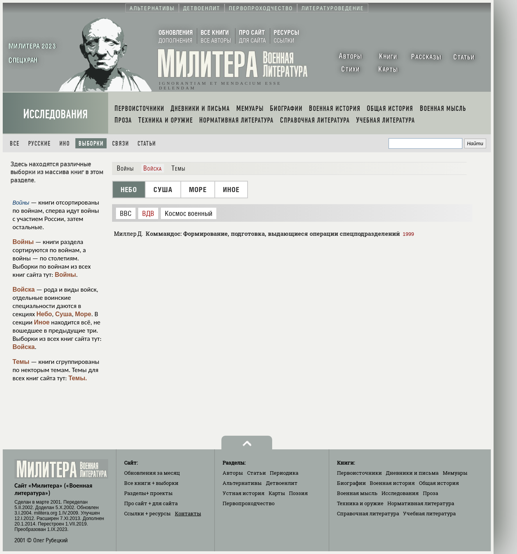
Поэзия (298, 493)
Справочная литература (368, 513)
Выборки (90, 143)
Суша (63, 314)
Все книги (151, 482)
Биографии (351, 482)
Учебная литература (429, 513)
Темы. (77, 378)
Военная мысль (357, 493)
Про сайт (151, 503)
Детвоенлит (282, 482)
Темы (20, 361)
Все (15, 143)
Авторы (233, 472)
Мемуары (455, 472)
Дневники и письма (412, 472)
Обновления (152, 472)
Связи (120, 143)
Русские (39, 143)
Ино (64, 143)
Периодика (284, 472)
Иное (42, 322)
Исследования (55, 114)
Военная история (392, 482)
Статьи (146, 143)
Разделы (148, 493)
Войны (23, 242)
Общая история (439, 482)
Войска (23, 289)
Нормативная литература (420, 503)
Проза (430, 493)
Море (83, 314)
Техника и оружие (360, 503)
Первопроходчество (249, 503)
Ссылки (147, 513)
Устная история (243, 493)
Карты (277, 493)
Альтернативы (242, 482)
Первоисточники (359, 472)
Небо (44, 314)
